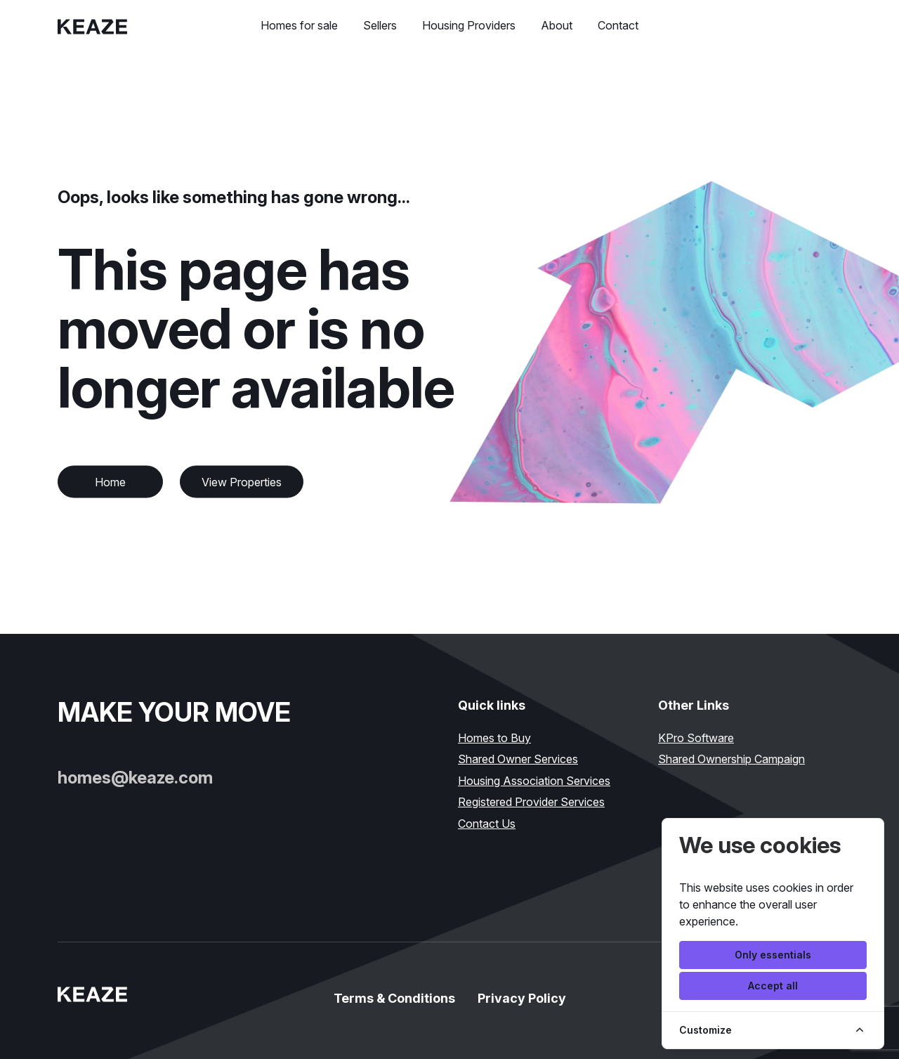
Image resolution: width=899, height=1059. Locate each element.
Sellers (380, 25)
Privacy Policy (522, 998)
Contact (618, 25)
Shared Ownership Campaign (731, 759)
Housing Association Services (534, 781)
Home (110, 482)
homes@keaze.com (135, 777)
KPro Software (696, 738)
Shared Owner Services (518, 759)
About (556, 25)
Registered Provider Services (531, 802)
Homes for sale (299, 25)
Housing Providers (469, 25)
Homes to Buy (494, 738)
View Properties (242, 482)
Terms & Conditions (394, 998)
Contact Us (487, 824)
